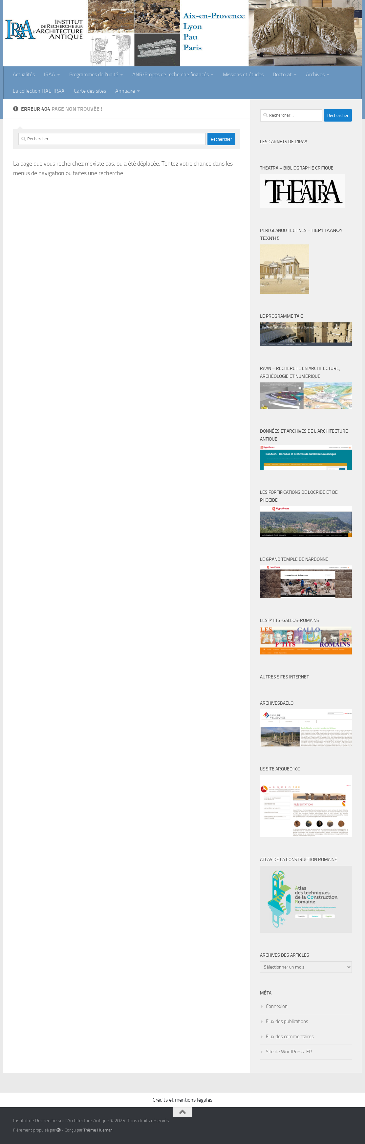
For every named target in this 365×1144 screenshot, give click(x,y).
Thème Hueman (98, 1130)
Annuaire (125, 91)
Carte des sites (90, 91)
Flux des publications (287, 1021)
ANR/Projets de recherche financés (170, 74)
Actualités (24, 74)
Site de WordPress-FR (289, 1052)
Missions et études (243, 74)
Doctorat (282, 74)
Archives (315, 74)
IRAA (49, 74)
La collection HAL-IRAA (39, 91)
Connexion (277, 1006)
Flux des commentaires (290, 1037)
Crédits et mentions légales (182, 1100)
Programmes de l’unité (93, 74)
